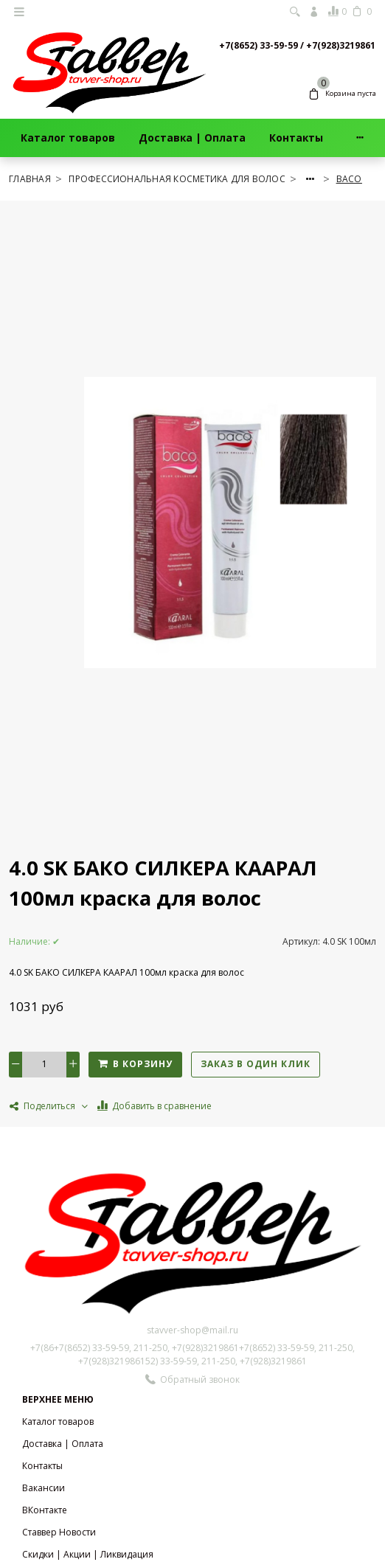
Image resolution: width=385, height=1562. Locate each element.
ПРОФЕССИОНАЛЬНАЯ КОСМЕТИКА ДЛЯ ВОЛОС (178, 179)
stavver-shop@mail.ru (192, 1330)
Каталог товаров (68, 138)
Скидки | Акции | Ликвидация (87, 1554)
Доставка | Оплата (192, 138)
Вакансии (43, 1488)
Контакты (296, 138)
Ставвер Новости (59, 1532)
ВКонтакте (44, 1510)
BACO (349, 179)
